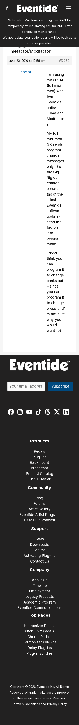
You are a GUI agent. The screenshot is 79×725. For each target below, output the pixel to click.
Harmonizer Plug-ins (40, 642)
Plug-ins (39, 457)
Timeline (39, 586)
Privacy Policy (57, 704)
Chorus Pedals (39, 637)
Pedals (39, 451)
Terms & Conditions (26, 704)
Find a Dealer (39, 479)
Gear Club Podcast (39, 520)
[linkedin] (67, 412)
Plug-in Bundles (40, 653)
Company (39, 569)
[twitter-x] (58, 412)
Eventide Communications (40, 608)
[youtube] (30, 412)
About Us (39, 580)
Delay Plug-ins (39, 648)
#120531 (64, 61)
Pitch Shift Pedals (39, 631)
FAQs (39, 539)
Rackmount (39, 462)
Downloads (39, 545)
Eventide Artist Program (39, 515)
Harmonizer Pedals (39, 626)
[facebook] (12, 412)
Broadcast (39, 468)
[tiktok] (39, 412)
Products (39, 441)
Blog (39, 498)
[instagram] (21, 412)
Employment (39, 591)
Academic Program (39, 602)
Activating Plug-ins (39, 556)
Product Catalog (39, 474)
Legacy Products (39, 597)
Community (39, 487)
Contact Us (39, 561)
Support (39, 528)
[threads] (49, 412)
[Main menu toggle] (69, 8)
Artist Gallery (39, 509)
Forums (40, 504)
